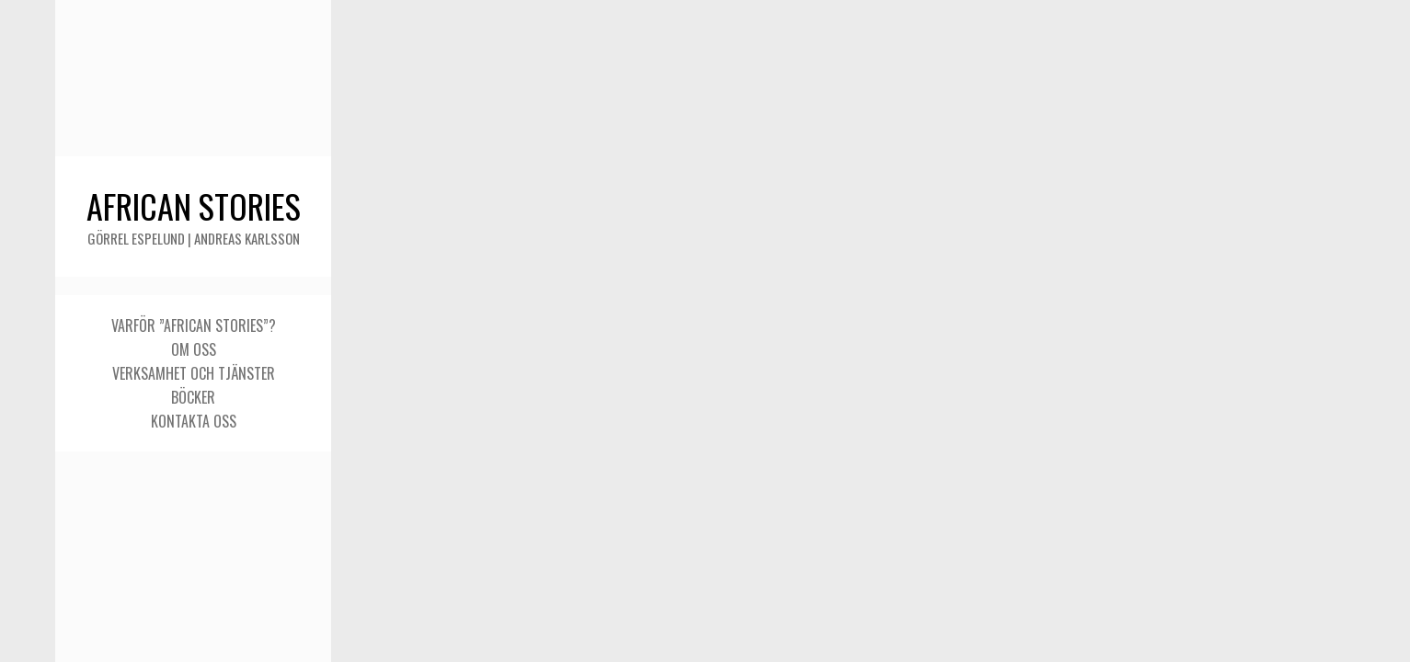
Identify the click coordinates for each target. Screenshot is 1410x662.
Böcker (193, 397)
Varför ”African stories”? (193, 325)
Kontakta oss (193, 421)
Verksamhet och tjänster (193, 373)
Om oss (193, 349)
